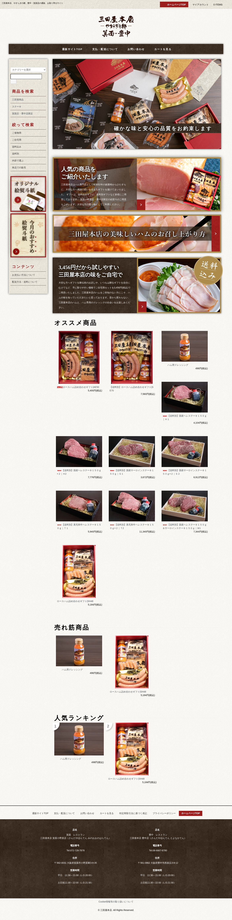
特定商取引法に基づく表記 (133, 813)
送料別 (15, 153)
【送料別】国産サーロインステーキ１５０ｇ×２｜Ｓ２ (185, 472)
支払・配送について (102, 49)
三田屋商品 (18, 99)
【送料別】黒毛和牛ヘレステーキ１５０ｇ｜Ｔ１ (79, 526)
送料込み (16, 146)
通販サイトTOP (70, 49)
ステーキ (16, 106)
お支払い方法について (23, 275)
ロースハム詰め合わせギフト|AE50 (78, 387)
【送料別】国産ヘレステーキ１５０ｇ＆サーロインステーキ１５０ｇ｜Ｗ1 (185, 526)
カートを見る (160, 49)
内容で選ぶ (18, 160)
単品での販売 (19, 167)
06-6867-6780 (160, 850)
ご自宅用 (16, 139)
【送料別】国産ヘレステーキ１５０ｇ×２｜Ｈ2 (79, 472)
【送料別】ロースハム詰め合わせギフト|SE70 (131, 389)
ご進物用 (16, 132)
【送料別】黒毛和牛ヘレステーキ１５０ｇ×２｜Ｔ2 (132, 526)
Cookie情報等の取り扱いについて (116, 901)
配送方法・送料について (24, 282)
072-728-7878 (77, 850)
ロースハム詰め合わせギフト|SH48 (75, 601)
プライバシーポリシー (164, 813)
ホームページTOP (174, 4)
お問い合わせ (134, 49)
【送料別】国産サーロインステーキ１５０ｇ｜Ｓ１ (132, 472)
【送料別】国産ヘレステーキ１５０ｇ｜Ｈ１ (185, 417)
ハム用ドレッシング (175, 365)
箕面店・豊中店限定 (22, 113)
